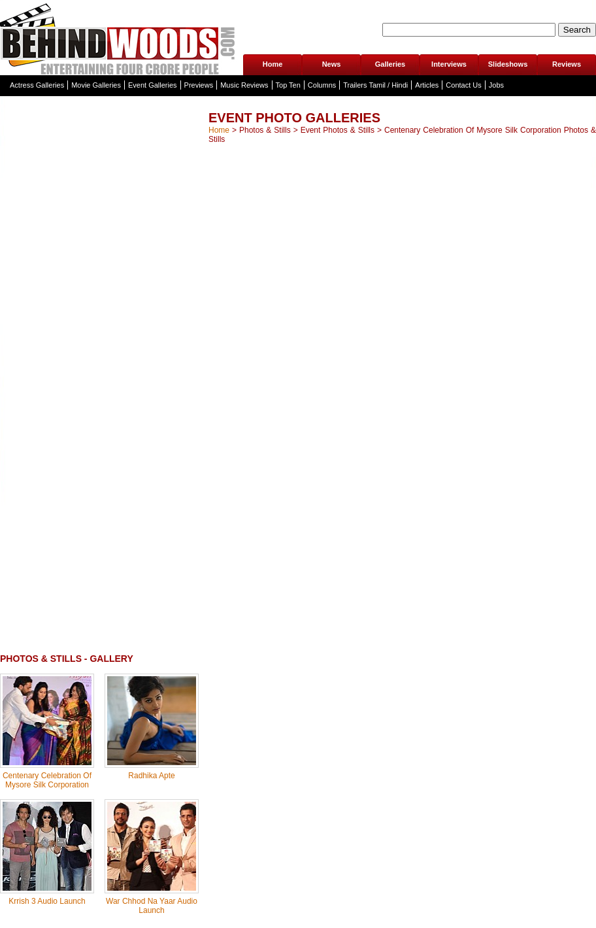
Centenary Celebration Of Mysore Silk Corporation (47, 780)
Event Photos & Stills (337, 130)
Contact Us (463, 85)
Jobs (496, 85)
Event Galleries (152, 85)
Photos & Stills (265, 130)
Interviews (449, 64)
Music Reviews (244, 85)
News (331, 64)
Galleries (390, 64)
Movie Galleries (96, 85)
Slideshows (508, 64)
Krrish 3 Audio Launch (46, 901)
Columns (322, 85)
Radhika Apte (151, 775)
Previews (199, 85)
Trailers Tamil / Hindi (375, 85)
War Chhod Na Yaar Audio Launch (151, 906)
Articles (427, 85)
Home (273, 64)
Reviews (566, 64)
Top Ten (288, 85)
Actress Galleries (37, 85)
